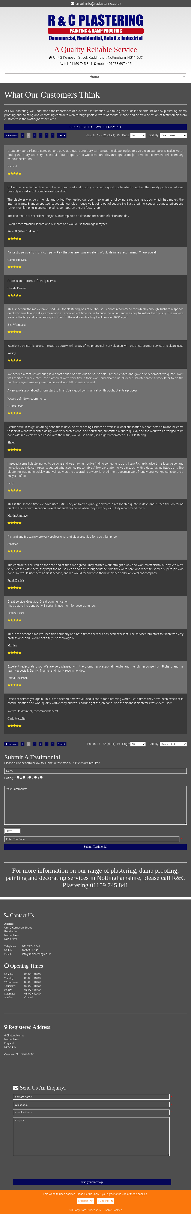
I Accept (85, 1201)
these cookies (138, 1194)
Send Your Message (92, 1182)
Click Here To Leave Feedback (95, 127)
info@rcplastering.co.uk (103, 3)
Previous (11, 135)
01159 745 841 (80, 63)
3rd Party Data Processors (85, 1210)
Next (61, 135)
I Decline (105, 1201)
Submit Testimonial (95, 846)
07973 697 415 (120, 63)
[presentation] (45, 1167)
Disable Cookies (112, 1210)
